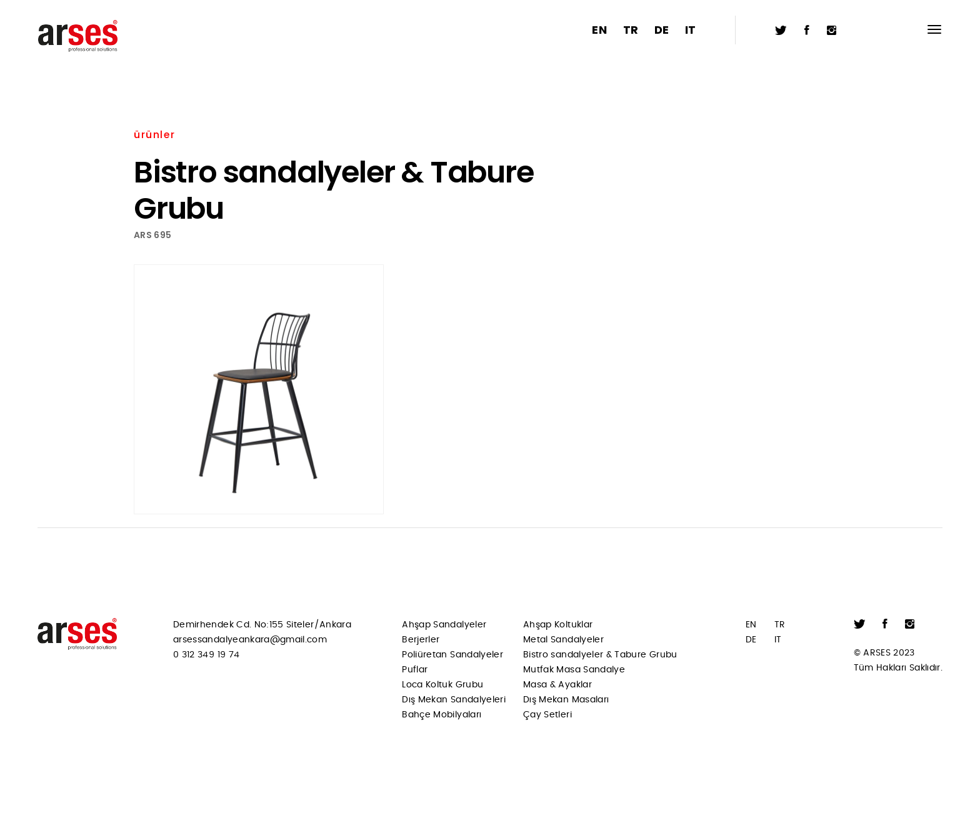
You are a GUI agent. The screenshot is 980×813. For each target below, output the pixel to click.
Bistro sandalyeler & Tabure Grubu (600, 655)
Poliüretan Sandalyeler (452, 655)
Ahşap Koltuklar (557, 625)
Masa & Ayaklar (557, 685)
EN (599, 29)
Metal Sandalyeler (563, 640)
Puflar (415, 670)
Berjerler (420, 640)
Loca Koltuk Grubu (442, 685)
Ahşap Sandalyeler (444, 625)
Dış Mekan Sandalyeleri (454, 700)
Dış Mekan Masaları (566, 700)
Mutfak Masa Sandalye (574, 670)
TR (631, 29)
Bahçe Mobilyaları (441, 715)
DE (661, 29)
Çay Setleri (547, 715)
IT (690, 29)
